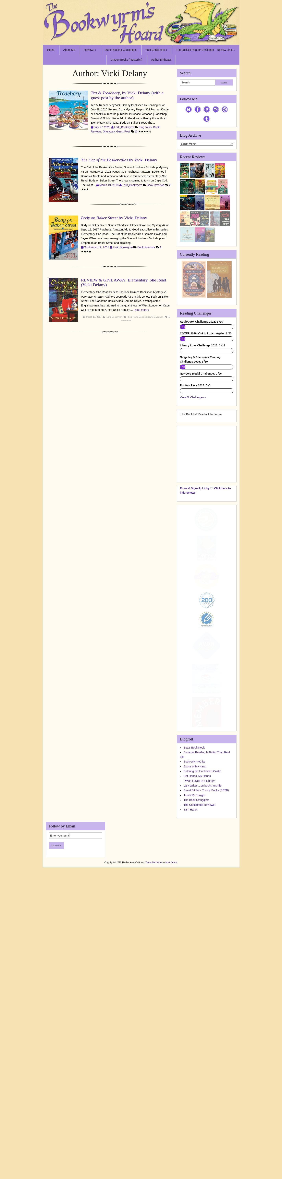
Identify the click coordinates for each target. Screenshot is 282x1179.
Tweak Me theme (153, 1077)
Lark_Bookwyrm (124, 127)
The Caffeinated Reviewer (199, 1020)
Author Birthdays (161, 59)
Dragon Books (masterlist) (126, 59)
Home (50, 49)
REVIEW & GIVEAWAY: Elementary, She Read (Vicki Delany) (123, 282)
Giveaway (109, 131)
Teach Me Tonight (194, 1010)
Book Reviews (155, 185)
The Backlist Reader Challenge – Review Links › (205, 49)
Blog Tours (145, 127)
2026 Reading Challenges (121, 49)
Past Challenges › (156, 49)
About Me (69, 49)
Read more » (142, 309)
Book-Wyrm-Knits (194, 976)
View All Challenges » (193, 612)
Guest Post (123, 131)
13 (136, 131)
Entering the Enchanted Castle (202, 986)
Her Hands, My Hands (197, 991)
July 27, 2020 (102, 127)
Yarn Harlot (190, 1024)
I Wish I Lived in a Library (199, 996)
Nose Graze (171, 1077)
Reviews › (90, 49)
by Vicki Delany (119, 159)
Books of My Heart (195, 981)
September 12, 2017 (97, 247)
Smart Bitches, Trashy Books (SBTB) (206, 1005)
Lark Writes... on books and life (202, 1000)
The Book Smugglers (196, 1015)
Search (224, 82)
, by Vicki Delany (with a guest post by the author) (127, 95)
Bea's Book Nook (194, 962)
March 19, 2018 (109, 185)
